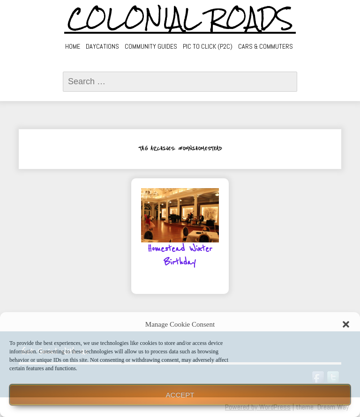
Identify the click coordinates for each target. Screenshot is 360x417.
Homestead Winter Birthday (180, 255)
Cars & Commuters (265, 46)
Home (72, 46)
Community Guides (151, 46)
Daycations (102, 46)
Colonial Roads (180, 19)
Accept (180, 395)
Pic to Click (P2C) (207, 46)
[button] (346, 324)
